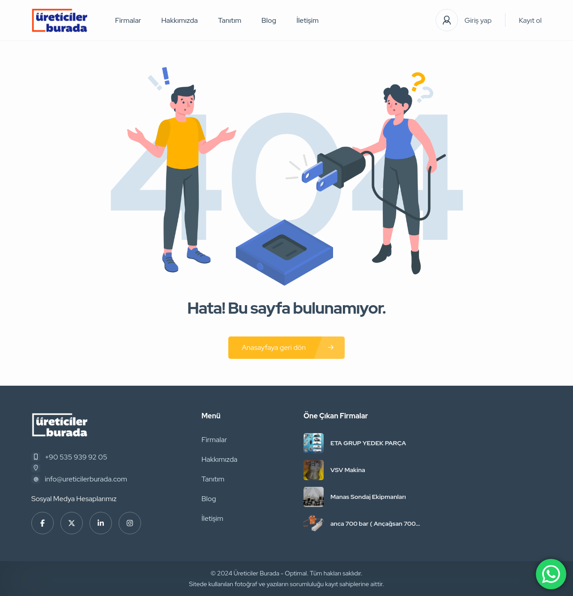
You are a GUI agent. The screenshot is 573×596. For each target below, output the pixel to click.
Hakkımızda (179, 20)
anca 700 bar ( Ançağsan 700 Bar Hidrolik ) (373, 523)
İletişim (307, 20)
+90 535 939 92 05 (76, 457)
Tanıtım (229, 20)
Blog (268, 20)
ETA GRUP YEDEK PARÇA (368, 443)
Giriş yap (478, 20)
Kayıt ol (530, 20)
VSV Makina (347, 470)
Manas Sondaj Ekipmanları (368, 497)
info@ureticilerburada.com (86, 479)
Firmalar (128, 20)
